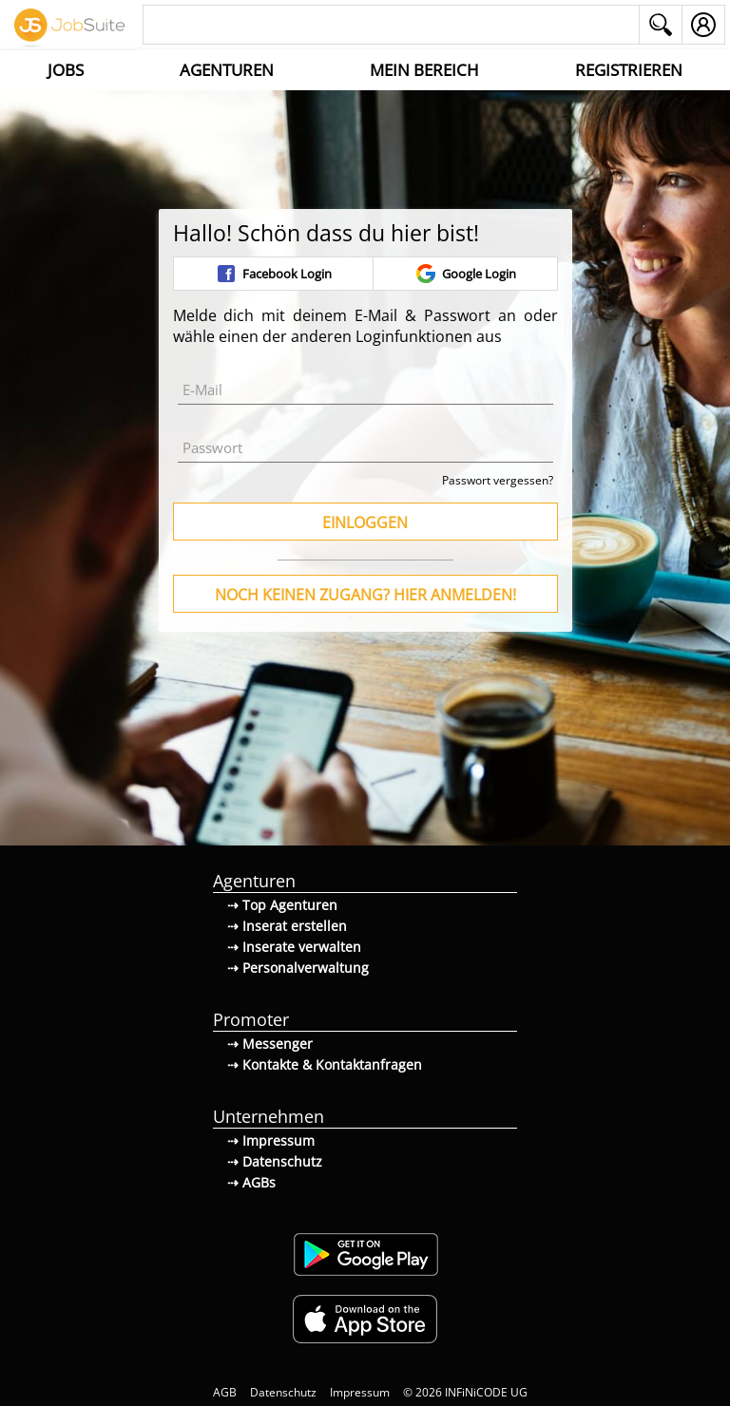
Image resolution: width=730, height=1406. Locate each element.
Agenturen (227, 70)
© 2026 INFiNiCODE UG (465, 1392)
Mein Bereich (424, 70)
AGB (225, 1392)
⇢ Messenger (270, 1044)
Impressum (360, 1392)
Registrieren (628, 70)
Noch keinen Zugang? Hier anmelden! (365, 594)
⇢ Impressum (271, 1140)
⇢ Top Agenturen (282, 905)
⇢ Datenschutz (274, 1161)
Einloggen (365, 522)
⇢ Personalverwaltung (298, 968)
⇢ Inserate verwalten (294, 947)
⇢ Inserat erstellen (287, 926)
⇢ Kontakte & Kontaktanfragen (324, 1064)
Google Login (465, 273)
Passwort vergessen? (497, 480)
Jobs (66, 70)
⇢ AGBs (251, 1182)
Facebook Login (273, 273)
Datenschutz (283, 1392)
